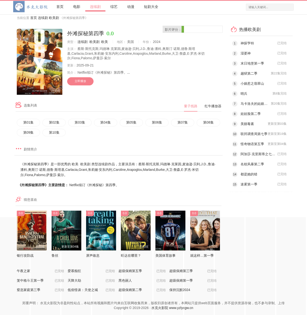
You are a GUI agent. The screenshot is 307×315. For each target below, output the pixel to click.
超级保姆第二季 (142, 290)
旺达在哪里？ (131, 255)
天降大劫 (91, 280)
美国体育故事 (165, 255)
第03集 (80, 122)
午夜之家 (40, 271)
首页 (60, 7)
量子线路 (190, 106)
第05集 (131, 122)
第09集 (28, 132)
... (128, 72)
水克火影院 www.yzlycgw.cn (172, 308)
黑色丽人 (142, 280)
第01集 (28, 122)
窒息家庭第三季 (40, 290)
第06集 (157, 122)
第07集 (182, 122)
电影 (76, 7)
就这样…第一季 (202, 255)
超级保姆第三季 (193, 271)
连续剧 (95, 7)
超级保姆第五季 (142, 271)
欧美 (104, 42)
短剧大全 (151, 7)
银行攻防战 (25, 255)
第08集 (208, 122)
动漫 (130, 7)
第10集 (54, 132)
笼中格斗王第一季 (40, 280)
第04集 (105, 122)
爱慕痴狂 (91, 271)
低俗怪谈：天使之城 (91, 290)
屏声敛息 (93, 255)
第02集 (54, 122)
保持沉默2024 (193, 290)
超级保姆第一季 (193, 280)
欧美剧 (54, 18)
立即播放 (80, 81)
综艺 (114, 7)
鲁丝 (55, 255)
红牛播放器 (213, 106)
